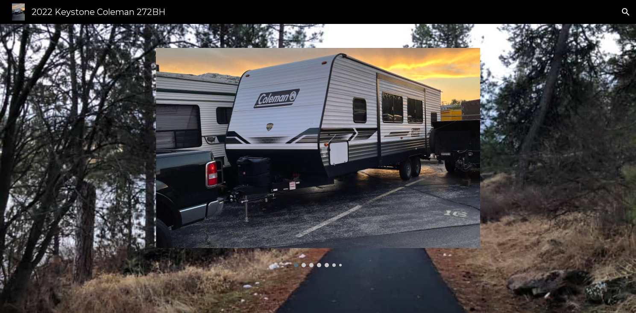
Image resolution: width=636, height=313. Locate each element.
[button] (625, 12)
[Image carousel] (318, 157)
